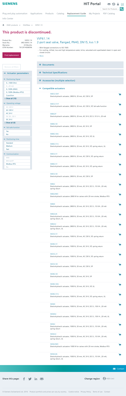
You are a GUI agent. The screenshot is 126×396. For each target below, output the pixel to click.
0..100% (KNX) (11, 89)
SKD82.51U (54, 294)
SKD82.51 (54, 244)
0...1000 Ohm (11, 83)
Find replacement (12, 55)
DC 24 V (9, 119)
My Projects (94, 13)
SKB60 (52, 204)
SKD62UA (53, 354)
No (7, 134)
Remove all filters (11, 67)
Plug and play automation (14, 13)
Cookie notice (74, 392)
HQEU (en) (110, 379)
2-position (10, 95)
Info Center (7, 18)
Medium (9, 146)
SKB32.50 (53, 174)
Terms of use (97, 392)
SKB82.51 (53, 164)
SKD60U (53, 314)
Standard (9, 143)
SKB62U (53, 224)
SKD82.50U (54, 284)
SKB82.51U (54, 144)
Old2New (26, 25)
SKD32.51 (54, 234)
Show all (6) (10, 123)
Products (49, 13)
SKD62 (52, 324)
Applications (36, 13)
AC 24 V (9, 113)
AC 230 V (9, 110)
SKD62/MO (54, 344)
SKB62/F (53, 114)
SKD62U (53, 334)
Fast (7, 149)
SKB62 (52, 184)
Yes (7, 131)
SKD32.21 (54, 254)
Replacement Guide (76, 13)
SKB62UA (53, 214)
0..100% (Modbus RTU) (15, 92)
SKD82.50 (54, 274)
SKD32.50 (54, 264)
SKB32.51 (53, 154)
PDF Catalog (109, 13)
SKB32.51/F (54, 104)
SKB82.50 (53, 124)
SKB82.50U (54, 134)
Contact (120, 368)
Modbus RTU (11, 164)
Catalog (60, 13)
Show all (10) (11, 98)
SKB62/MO (54, 194)
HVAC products (12, 25)
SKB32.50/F (54, 94)
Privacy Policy (86, 392)
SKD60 (52, 304)
